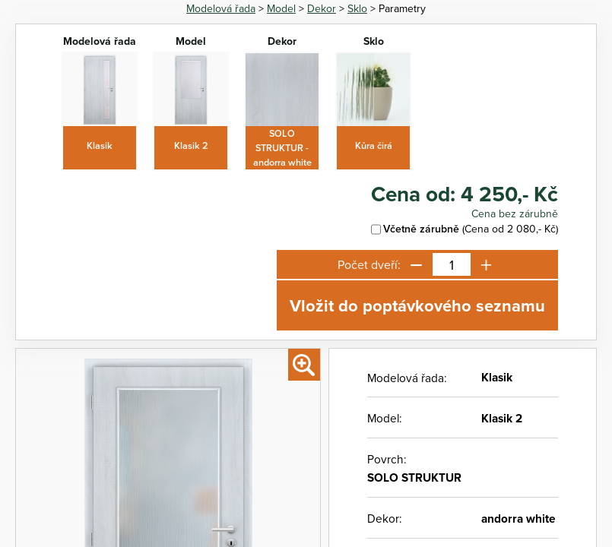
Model (281, 8)
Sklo (357, 8)
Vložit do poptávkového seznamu (417, 305)
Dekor (321, 8)
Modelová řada (220, 8)
